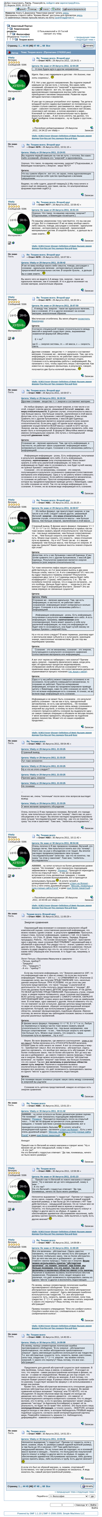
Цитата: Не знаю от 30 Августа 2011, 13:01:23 (55, 1176)
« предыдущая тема (84, 37)
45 (27, 46)
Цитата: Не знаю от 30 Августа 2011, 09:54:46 (55, 843)
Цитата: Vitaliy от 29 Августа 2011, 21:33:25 (43, 749)
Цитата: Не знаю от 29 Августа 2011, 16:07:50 (55, 305)
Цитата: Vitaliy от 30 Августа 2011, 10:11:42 (43, 1111)
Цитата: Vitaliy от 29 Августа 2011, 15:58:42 (43, 262)
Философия (23, 34)
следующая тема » (85, 39)
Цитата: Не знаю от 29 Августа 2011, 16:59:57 (55, 508)
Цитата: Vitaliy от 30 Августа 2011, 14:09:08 (43, 1342)
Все (48, 46)
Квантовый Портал (21, 26)
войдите (50, 3)
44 (24, 46)
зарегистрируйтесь (70, 3)
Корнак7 (24, 36)
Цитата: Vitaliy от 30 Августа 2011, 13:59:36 (43, 1439)
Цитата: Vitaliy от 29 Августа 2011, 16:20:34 (43, 398)
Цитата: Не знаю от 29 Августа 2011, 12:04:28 (55, 66)
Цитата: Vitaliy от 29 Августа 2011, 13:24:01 (43, 152)
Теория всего (26, 39)
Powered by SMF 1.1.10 (29, 1513)
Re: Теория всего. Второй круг (53, 58)
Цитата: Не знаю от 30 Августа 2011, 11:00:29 (55, 1248)
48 (38, 46)
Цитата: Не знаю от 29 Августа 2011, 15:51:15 (55, 210)
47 (35, 46)
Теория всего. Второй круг (41, 914)
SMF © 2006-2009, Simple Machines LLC (64, 1513)
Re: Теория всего (36, 741)
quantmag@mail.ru (64, 17)
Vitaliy (11, 57)
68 (43, 46)
